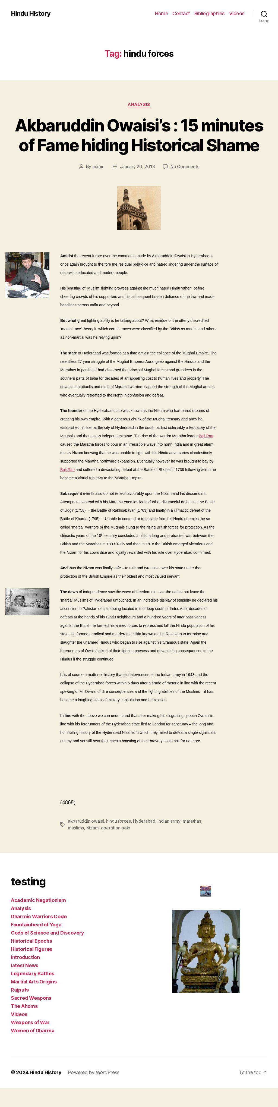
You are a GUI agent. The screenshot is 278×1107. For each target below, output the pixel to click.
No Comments (184, 186)
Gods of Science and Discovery (47, 952)
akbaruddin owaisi (86, 841)
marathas (191, 841)
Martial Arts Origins (34, 1001)
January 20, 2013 (137, 186)
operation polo (115, 847)
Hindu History (31, 13)
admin (98, 186)
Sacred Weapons (31, 1017)
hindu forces (118, 841)
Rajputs (20, 1009)
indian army (168, 841)
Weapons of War (30, 1042)
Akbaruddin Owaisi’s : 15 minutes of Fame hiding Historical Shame (139, 145)
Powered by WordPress (94, 1092)
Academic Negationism (38, 919)
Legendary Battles (32, 993)
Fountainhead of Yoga (36, 944)
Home (161, 13)
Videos (237, 13)
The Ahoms (24, 1025)
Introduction (25, 976)
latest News (24, 985)
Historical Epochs (31, 960)
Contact (181, 13)
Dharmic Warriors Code (39, 936)
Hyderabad (144, 841)
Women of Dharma (33, 1050)
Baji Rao (206, 456)
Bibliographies (209, 13)
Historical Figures (31, 968)
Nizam (92, 847)
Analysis (139, 104)
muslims (76, 847)
